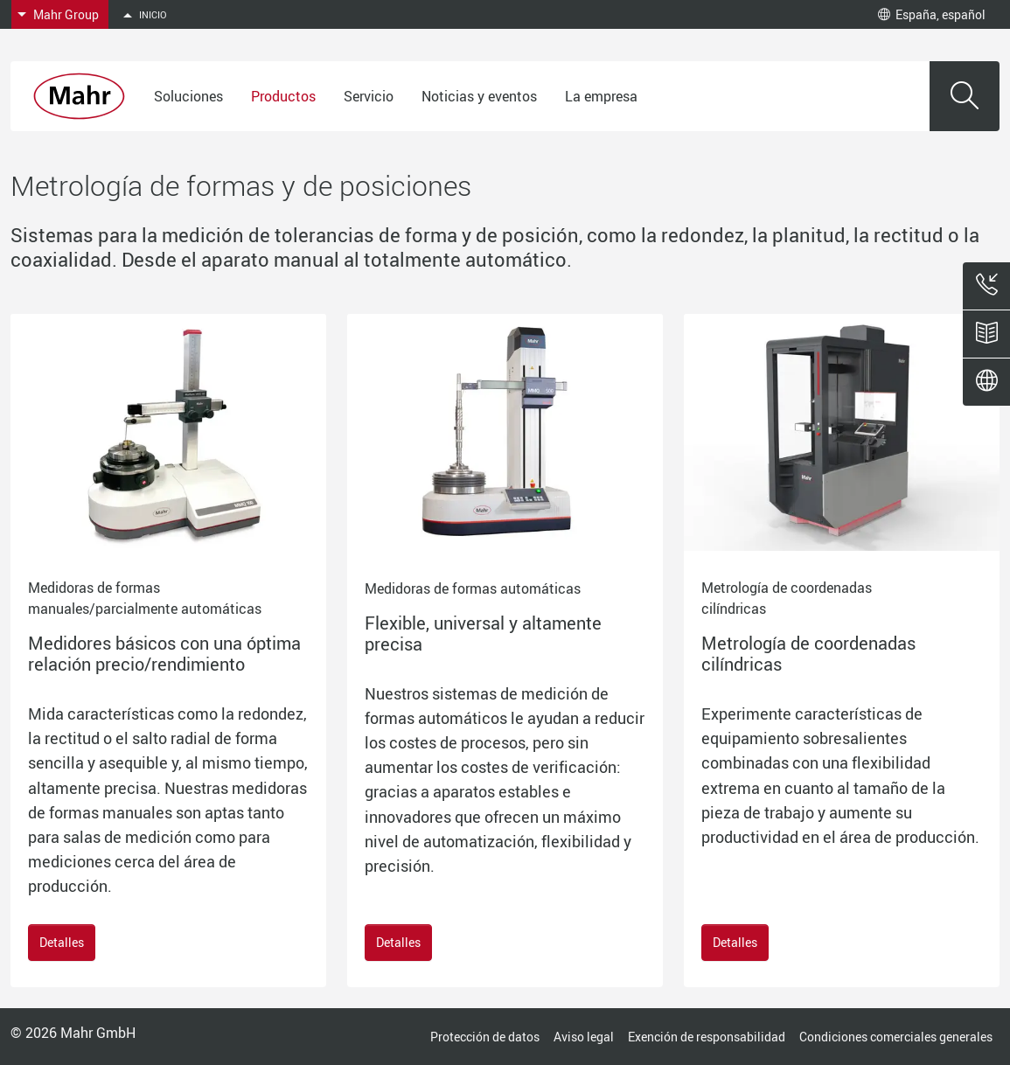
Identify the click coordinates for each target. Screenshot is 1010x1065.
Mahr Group (66, 14)
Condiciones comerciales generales (896, 1036)
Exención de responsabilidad (706, 1036)
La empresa (601, 96)
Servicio (369, 96)
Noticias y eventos (479, 96)
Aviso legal (584, 1036)
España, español (932, 14)
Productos (283, 96)
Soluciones (188, 96)
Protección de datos (485, 1036)
